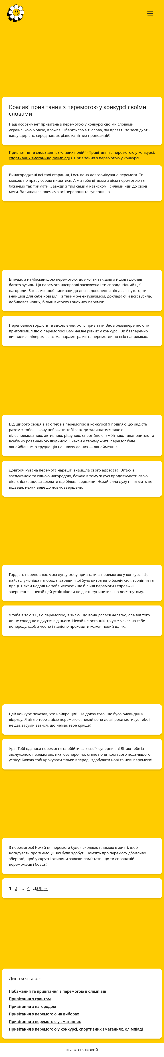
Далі (40, 888)
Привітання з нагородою (32, 1006)
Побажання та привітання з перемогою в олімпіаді (57, 991)
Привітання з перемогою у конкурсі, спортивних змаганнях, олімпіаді (76, 1029)
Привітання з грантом (30, 998)
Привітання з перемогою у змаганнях (45, 1021)
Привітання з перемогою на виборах (44, 1014)
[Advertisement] (82, 59)
